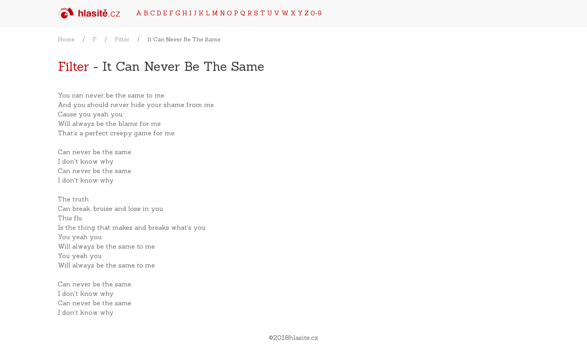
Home (66, 39)
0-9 (316, 13)
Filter (122, 39)
